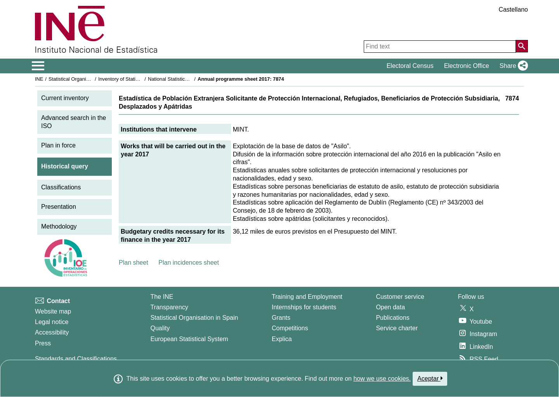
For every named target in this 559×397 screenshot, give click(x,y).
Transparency (169, 307)
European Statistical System (189, 339)
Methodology (59, 226)
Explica (282, 339)
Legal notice (51, 322)
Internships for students (304, 307)
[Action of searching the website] (522, 46)
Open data (390, 307)
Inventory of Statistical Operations (135, 79)
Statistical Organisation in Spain (84, 79)
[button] (512, 66)
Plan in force (58, 145)
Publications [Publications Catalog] (392, 317)
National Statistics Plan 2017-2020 (186, 79)
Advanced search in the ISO (73, 121)
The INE (161, 296)
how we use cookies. (382, 378)
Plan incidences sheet (188, 262)
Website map (53, 311)
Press (43, 343)
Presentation (58, 206)
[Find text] (440, 46)
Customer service (400, 296)
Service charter (397, 328)
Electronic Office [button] (466, 65)
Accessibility (52, 332)
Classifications (61, 187)
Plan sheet (133, 262)
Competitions (290, 328)
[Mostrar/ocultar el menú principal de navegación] (38, 66)
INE (39, 79)
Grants (281, 317)
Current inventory (65, 98)
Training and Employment (307, 296)
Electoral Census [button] (410, 65)
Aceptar (430, 378)
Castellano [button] (513, 9)
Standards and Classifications (76, 358)
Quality (160, 328)
